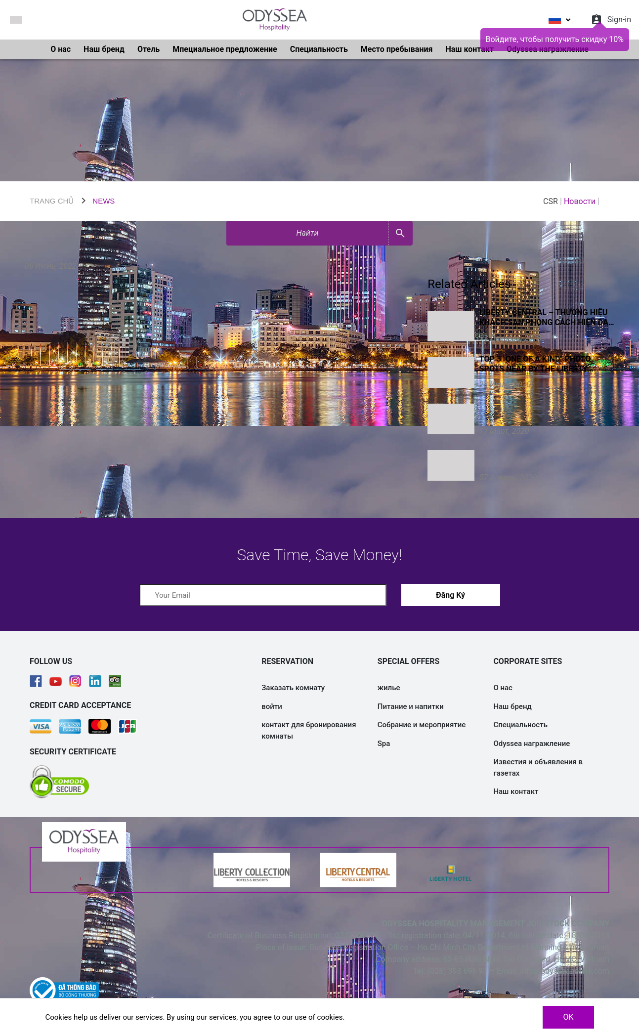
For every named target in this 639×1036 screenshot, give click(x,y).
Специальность (319, 49)
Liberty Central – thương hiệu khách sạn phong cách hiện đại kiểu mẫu (545, 318)
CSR (550, 201)
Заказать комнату (293, 687)
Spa (384, 743)
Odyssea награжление (531, 743)
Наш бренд (104, 49)
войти (271, 706)
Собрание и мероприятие (422, 724)
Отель (148, 49)
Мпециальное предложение (224, 49)
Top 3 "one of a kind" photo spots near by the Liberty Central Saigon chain (535, 364)
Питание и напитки (411, 706)
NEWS (103, 201)
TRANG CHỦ (52, 201)
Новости (580, 201)
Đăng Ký (450, 595)
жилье (389, 687)
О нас (60, 49)
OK (568, 1017)
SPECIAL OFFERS (409, 661)
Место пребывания (397, 49)
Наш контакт (469, 49)
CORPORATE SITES (527, 661)
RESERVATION (287, 661)
